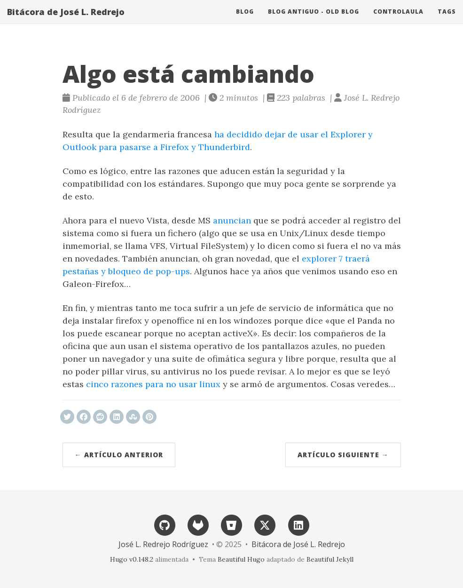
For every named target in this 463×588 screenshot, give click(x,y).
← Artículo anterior (119, 454)
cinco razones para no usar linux (153, 384)
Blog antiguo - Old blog (313, 21)
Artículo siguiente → (343, 454)
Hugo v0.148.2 (131, 559)
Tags (447, 21)
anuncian (232, 220)
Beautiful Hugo (241, 559)
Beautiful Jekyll (329, 559)
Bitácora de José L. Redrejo (66, 21)
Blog (245, 21)
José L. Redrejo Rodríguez (163, 544)
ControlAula (398, 21)
